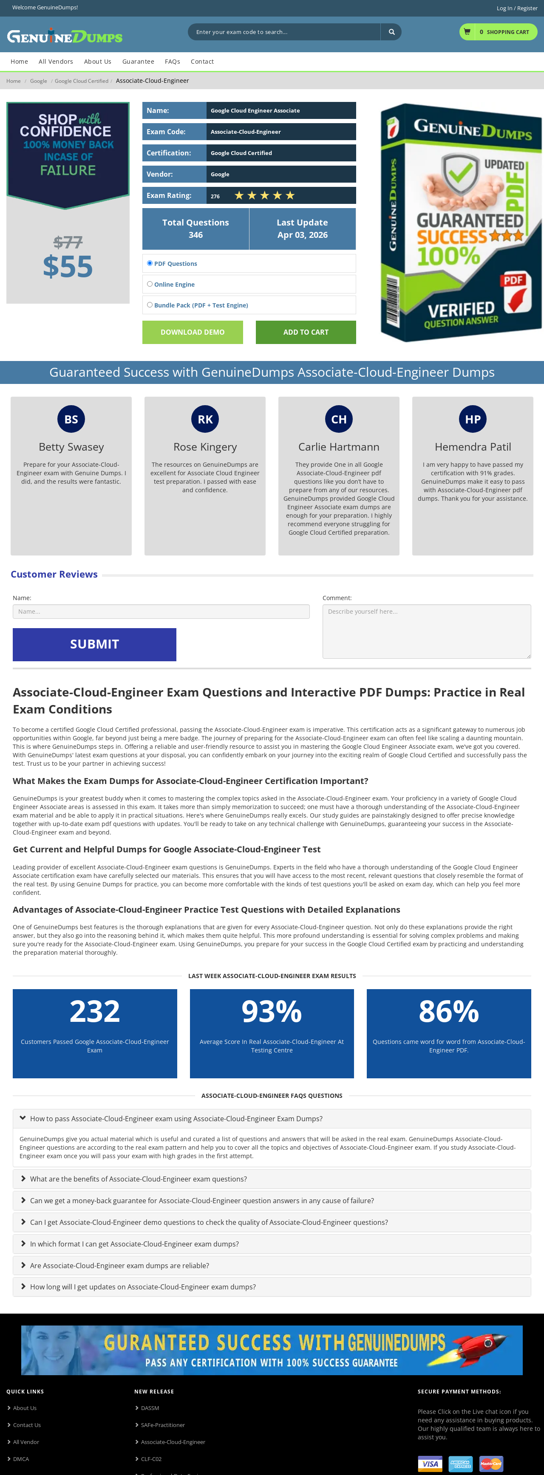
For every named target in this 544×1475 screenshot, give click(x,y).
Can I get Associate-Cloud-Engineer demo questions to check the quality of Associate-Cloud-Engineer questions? (208, 1222)
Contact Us (27, 1425)
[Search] (391, 31)
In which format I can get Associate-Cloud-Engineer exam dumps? (133, 1244)
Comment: (337, 598)
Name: (22, 598)
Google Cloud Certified (81, 81)
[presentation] (243, 644)
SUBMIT (94, 643)
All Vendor (26, 1442)
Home (13, 81)
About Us (25, 1408)
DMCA (21, 1459)
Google (38, 81)
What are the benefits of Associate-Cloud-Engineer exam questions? (137, 1179)
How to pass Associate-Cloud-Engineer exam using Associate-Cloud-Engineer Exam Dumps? (175, 1118)
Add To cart (306, 332)
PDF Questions (172, 263)
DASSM (150, 1408)
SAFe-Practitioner (163, 1425)
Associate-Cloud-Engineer (173, 1442)
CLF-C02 (151, 1459)
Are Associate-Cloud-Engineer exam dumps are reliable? (118, 1265)
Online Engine (171, 284)
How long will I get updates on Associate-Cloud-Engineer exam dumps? (142, 1287)
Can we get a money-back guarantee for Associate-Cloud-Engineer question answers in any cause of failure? (201, 1200)
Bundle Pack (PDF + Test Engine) (197, 305)
